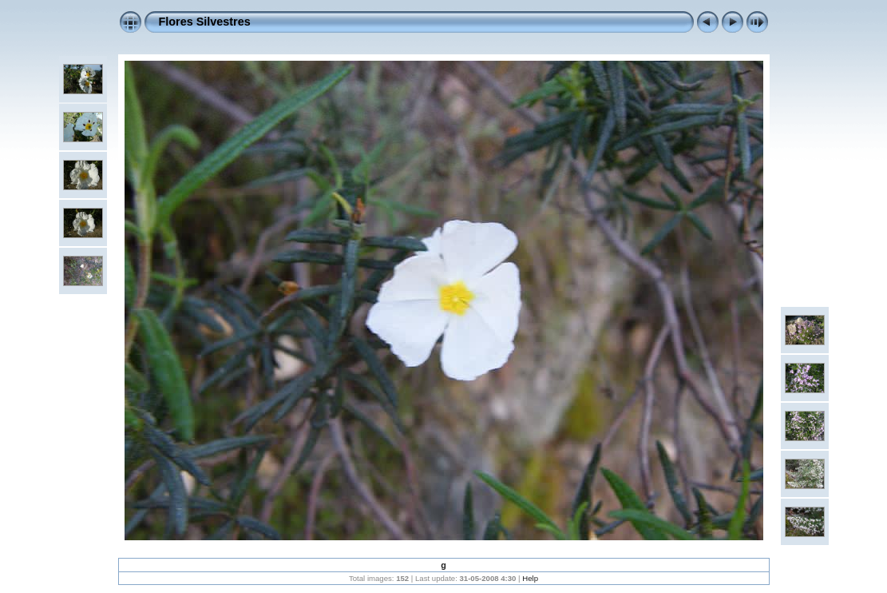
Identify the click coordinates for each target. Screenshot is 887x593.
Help (530, 578)
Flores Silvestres (205, 21)
